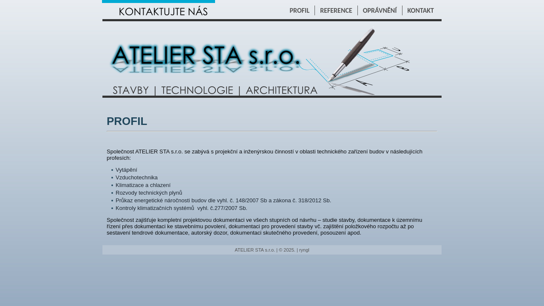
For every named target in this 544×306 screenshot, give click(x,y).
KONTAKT (421, 10)
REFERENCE (336, 10)
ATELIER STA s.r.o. (255, 249)
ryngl (304, 249)
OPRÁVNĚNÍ (380, 10)
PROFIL (300, 10)
